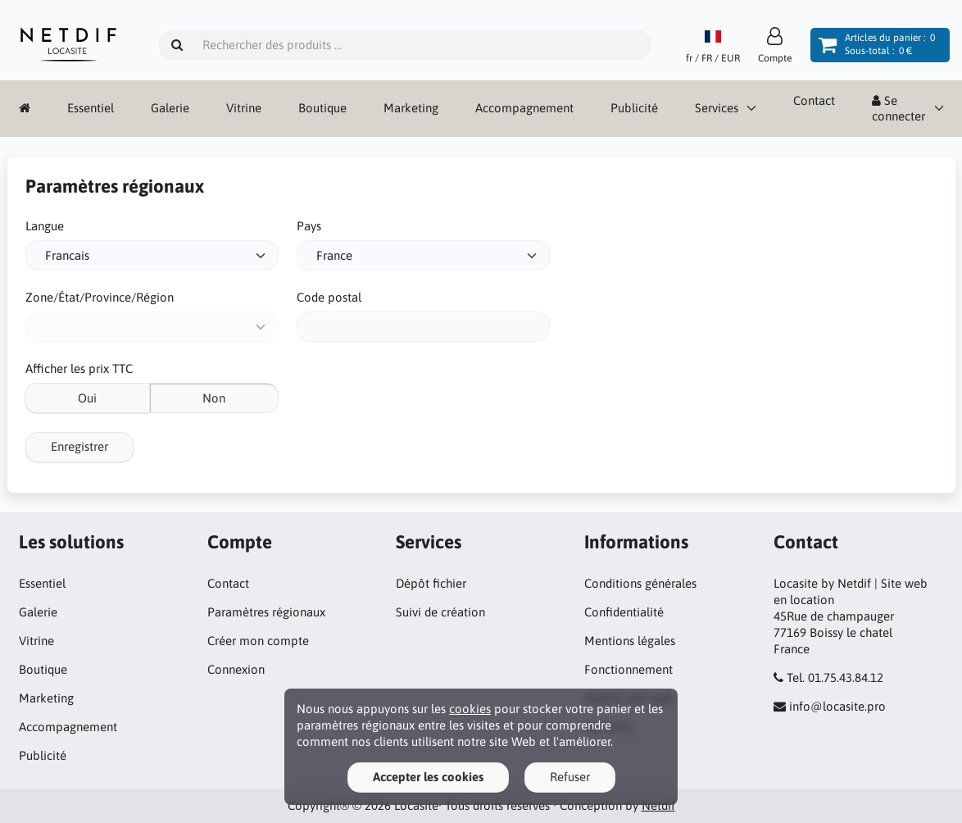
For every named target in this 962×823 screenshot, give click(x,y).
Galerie (170, 108)
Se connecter (898, 108)
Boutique (322, 108)
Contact (814, 100)
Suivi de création (440, 612)
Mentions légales (629, 641)
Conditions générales (640, 583)
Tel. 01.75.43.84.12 (835, 677)
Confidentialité (624, 612)
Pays (309, 226)
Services (716, 108)
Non (213, 398)
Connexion (236, 669)
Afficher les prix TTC (79, 368)
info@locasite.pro (837, 706)
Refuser (570, 777)
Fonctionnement (628, 669)
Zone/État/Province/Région (99, 297)
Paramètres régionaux (266, 612)
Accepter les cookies (428, 777)
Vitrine (243, 108)
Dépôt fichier (431, 583)
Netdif (658, 805)
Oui (87, 398)
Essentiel (90, 108)
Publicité (634, 108)
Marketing (410, 108)
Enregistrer (79, 446)
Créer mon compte (258, 641)
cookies (470, 709)
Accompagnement (524, 108)
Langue (44, 226)
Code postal (329, 297)
